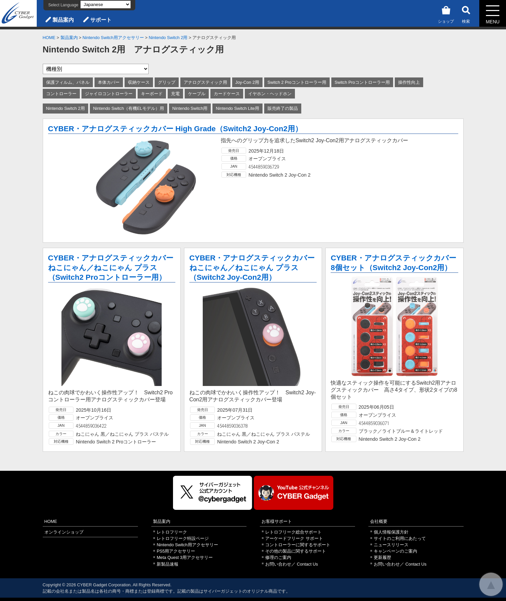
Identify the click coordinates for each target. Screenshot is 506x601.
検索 (466, 13)
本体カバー (109, 82)
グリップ (166, 82)
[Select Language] (105, 4)
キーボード (152, 93)
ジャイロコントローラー (109, 93)
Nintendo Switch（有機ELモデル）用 (128, 108)
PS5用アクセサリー (176, 551)
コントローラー (61, 93)
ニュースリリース (391, 544)
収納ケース (139, 82)
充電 (175, 93)
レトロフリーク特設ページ (183, 538)
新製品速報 (167, 564)
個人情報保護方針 (391, 532)
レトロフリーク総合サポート (293, 532)
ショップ (446, 13)
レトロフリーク (172, 532)
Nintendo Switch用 (189, 108)
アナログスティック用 (205, 82)
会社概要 (378, 521)
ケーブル (196, 93)
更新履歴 (382, 557)
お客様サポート (277, 521)
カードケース (227, 93)
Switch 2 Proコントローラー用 (297, 82)
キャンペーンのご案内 (395, 551)
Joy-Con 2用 (247, 82)
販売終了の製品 (283, 108)
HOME (49, 37)
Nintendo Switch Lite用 (237, 108)
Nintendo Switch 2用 (168, 37)
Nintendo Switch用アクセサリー (113, 37)
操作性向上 (409, 82)
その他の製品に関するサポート (295, 551)
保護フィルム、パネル (68, 82)
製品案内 (63, 20)
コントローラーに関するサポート (297, 544)
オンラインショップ (63, 532)
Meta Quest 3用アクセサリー (185, 557)
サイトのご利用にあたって (400, 538)
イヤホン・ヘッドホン (270, 93)
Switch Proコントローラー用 (362, 82)
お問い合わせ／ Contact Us (291, 564)
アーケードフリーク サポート (294, 538)
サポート (101, 20)
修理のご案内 (278, 557)
